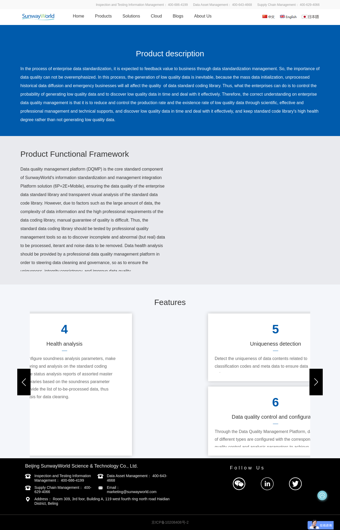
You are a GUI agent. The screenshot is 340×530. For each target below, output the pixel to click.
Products (103, 16)
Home (78, 16)
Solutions (131, 16)
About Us (203, 16)
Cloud (156, 16)
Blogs (178, 16)
